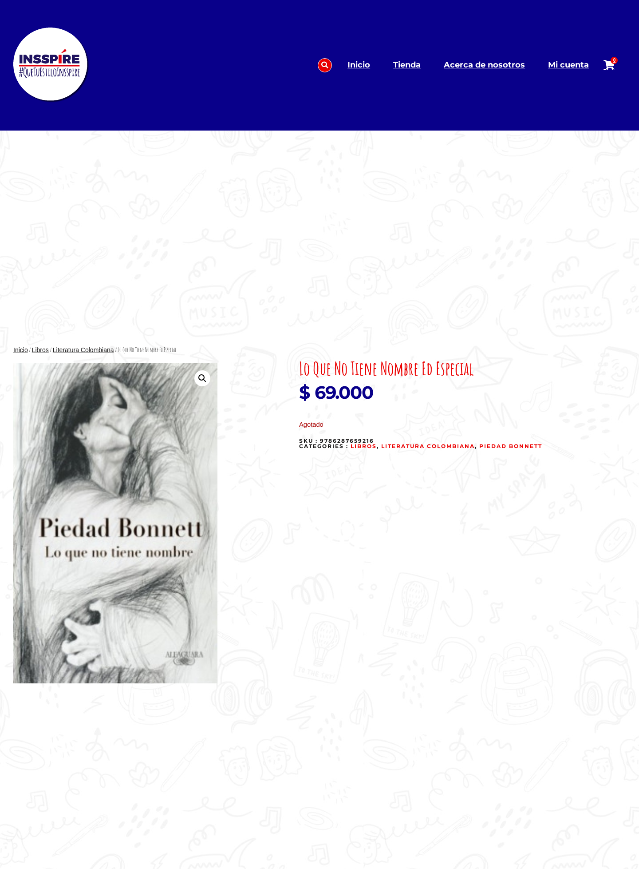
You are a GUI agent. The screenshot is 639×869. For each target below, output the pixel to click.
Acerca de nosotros (484, 65)
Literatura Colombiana (83, 349)
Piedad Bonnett (510, 446)
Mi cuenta (568, 65)
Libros (40, 349)
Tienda (407, 65)
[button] (325, 65)
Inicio (358, 65)
